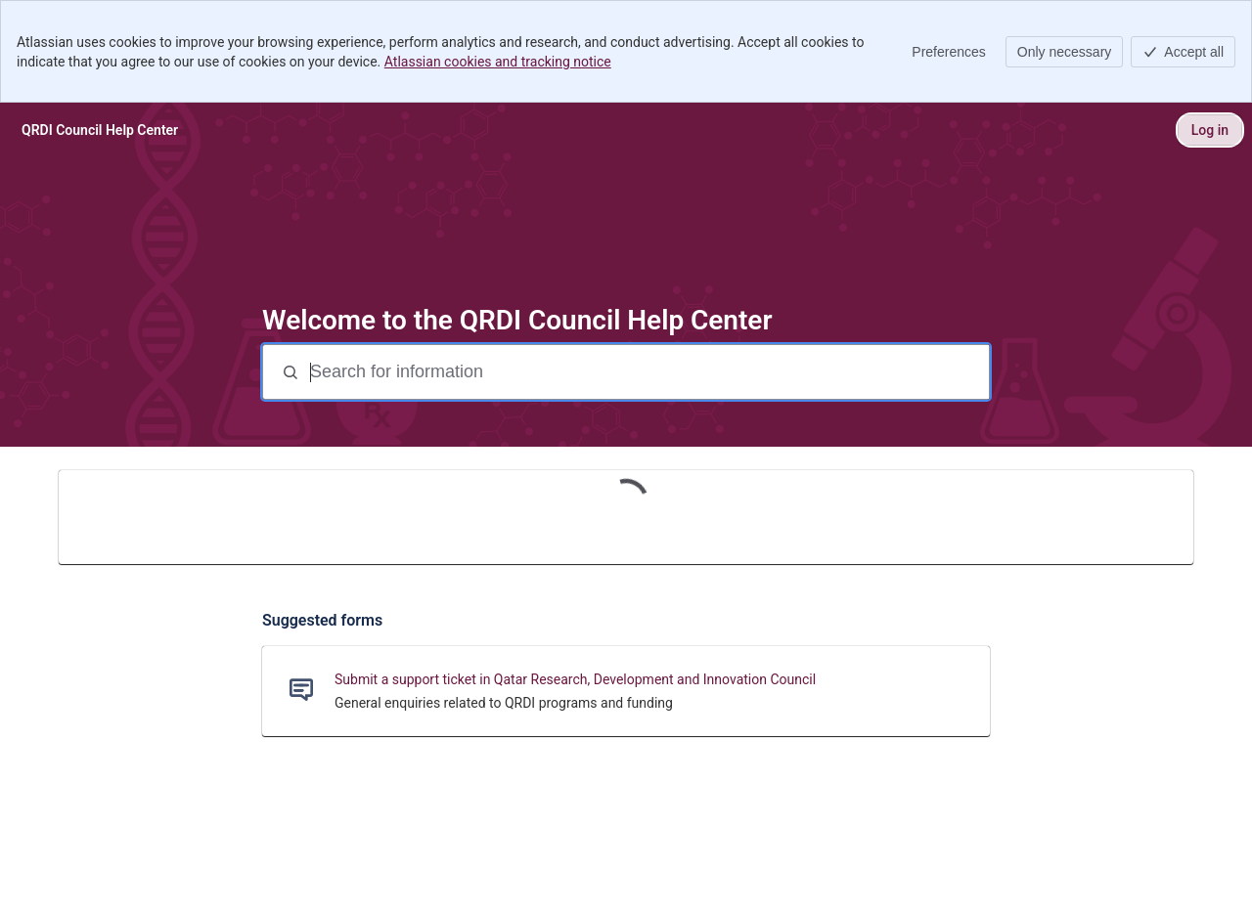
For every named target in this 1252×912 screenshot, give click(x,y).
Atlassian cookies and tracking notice (497, 61)
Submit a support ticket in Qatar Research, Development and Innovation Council (575, 679)
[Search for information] (647, 372)
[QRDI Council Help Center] (100, 130)
